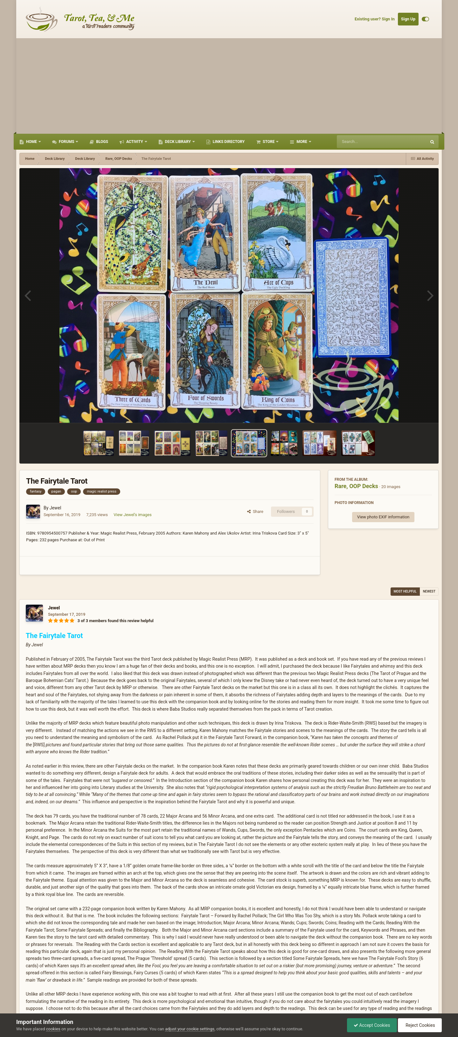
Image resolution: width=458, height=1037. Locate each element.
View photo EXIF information (383, 517)
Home (31, 141)
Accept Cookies (372, 1025)
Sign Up (408, 19)
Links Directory (228, 141)
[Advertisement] (229, 86)
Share (255, 511)
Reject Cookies (420, 1025)
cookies (53, 1028)
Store (268, 141)
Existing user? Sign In (375, 19)
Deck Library (178, 141)
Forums (66, 141)
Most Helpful (405, 591)
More (301, 141)
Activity (134, 141)
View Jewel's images (132, 514)
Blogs (101, 141)
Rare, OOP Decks (356, 486)
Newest (429, 591)
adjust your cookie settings (189, 1028)
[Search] (365, 141)
